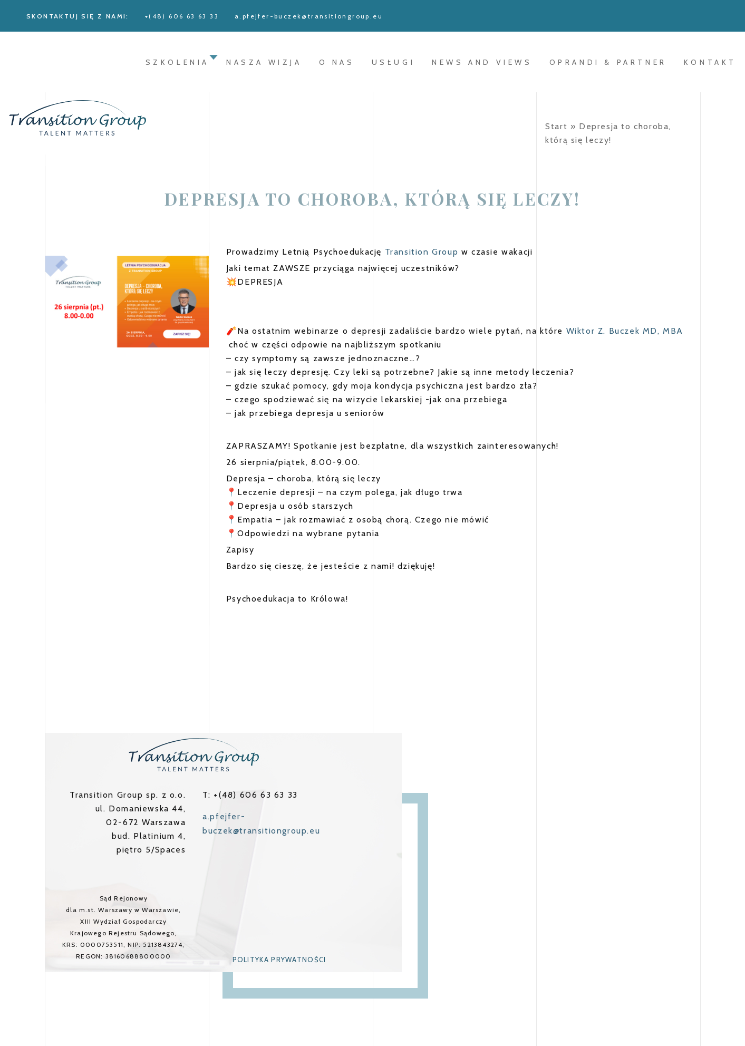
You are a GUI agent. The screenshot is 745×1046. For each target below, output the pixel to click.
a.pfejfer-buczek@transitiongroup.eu (309, 16)
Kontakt (710, 62)
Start (556, 126)
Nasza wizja (264, 62)
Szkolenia (177, 62)
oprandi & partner (608, 62)
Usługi (393, 62)
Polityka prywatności (279, 959)
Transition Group (422, 252)
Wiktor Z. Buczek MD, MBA (624, 331)
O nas (337, 62)
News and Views (482, 62)
